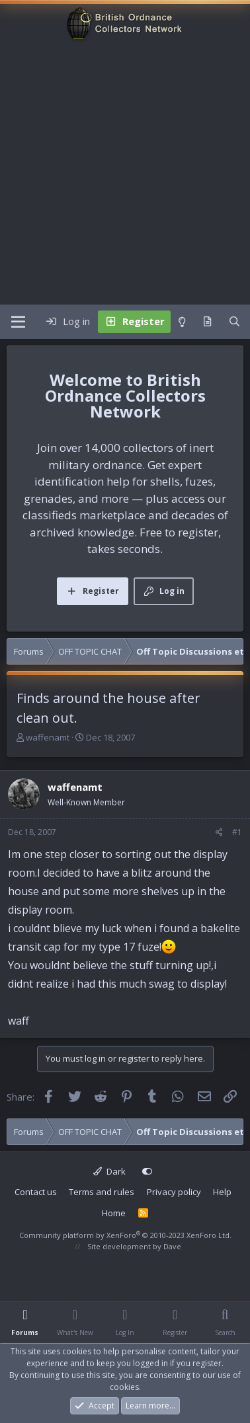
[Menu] (18, 322)
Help (222, 1192)
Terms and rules (101, 1192)
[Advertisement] (124, 174)
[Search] (234, 322)
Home (114, 1213)
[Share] (219, 832)
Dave (172, 1246)
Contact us (36, 1192)
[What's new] (207, 322)
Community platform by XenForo (125, 1235)
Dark (109, 1171)
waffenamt (47, 737)
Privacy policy (174, 1192)
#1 (237, 832)
